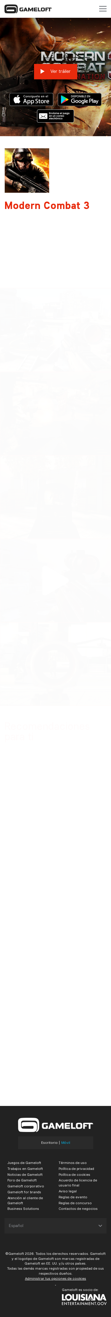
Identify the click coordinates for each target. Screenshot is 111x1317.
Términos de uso (73, 1162)
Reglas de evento (73, 1197)
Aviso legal (68, 1191)
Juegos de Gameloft (24, 1162)
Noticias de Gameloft (25, 1174)
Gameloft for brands (24, 1192)
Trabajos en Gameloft (25, 1168)
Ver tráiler (56, 71)
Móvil (65, 1142)
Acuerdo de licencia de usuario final (78, 1182)
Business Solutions (23, 1208)
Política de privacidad (76, 1168)
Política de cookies (74, 1174)
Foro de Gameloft (22, 1180)
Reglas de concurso (75, 1203)
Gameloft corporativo (25, 1186)
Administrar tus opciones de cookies (55, 1278)
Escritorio (49, 1142)
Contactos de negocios (78, 1208)
